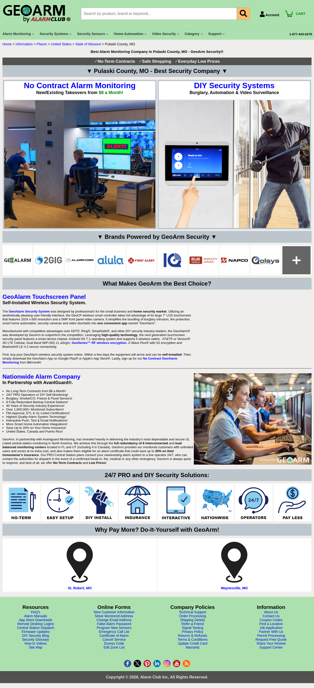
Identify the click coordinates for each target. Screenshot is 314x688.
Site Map (35, 647)
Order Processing (192, 616)
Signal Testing (192, 628)
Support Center (271, 647)
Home (7, 44)
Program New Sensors (114, 628)
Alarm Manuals (35, 616)
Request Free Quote (271, 639)
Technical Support (192, 612)
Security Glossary (35, 639)
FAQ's (35, 612)
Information (24, 44)
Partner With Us (271, 632)
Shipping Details (192, 620)
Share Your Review (271, 643)
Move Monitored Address (114, 616)
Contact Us (270, 616)
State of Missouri (88, 44)
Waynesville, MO (234, 588)
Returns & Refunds (192, 636)
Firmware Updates (36, 632)
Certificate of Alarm (114, 636)
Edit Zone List (114, 647)
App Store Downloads (35, 620)
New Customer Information (114, 612)
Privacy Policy (192, 632)
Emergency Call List (114, 632)
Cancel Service (114, 639)
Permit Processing (271, 636)
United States (61, 44)
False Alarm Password (114, 624)
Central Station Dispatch (35, 628)
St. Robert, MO (80, 588)
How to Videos (36, 643)
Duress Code (114, 643)
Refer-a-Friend (192, 624)
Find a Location (271, 624)
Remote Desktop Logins (35, 624)
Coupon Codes (271, 620)
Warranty (192, 647)
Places (42, 44)
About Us (271, 612)
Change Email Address (114, 620)
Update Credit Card (193, 643)
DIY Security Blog (35, 636)
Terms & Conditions (192, 639)
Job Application (271, 628)
